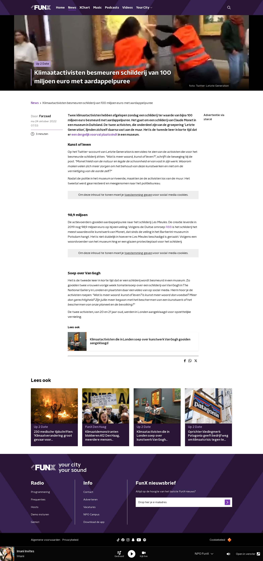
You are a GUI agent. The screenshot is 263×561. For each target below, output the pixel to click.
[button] (119, 554)
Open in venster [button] (248, 553)
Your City (144, 7)
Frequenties (38, 499)
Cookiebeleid (217, 540)
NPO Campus (91, 514)
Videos (127, 7)
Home (60, 7)
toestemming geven (138, 194)
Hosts (34, 507)
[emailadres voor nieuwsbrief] (184, 502)
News (72, 7)
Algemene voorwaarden (45, 540)
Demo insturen (40, 514)
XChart (85, 7)
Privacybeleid (70, 540)
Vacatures (89, 507)
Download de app (93, 522)
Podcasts (112, 7)
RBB (168, 227)
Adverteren (90, 499)
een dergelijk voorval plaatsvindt (94, 134)
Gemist (35, 522)
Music (97, 7)
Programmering (40, 492)
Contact (88, 492)
